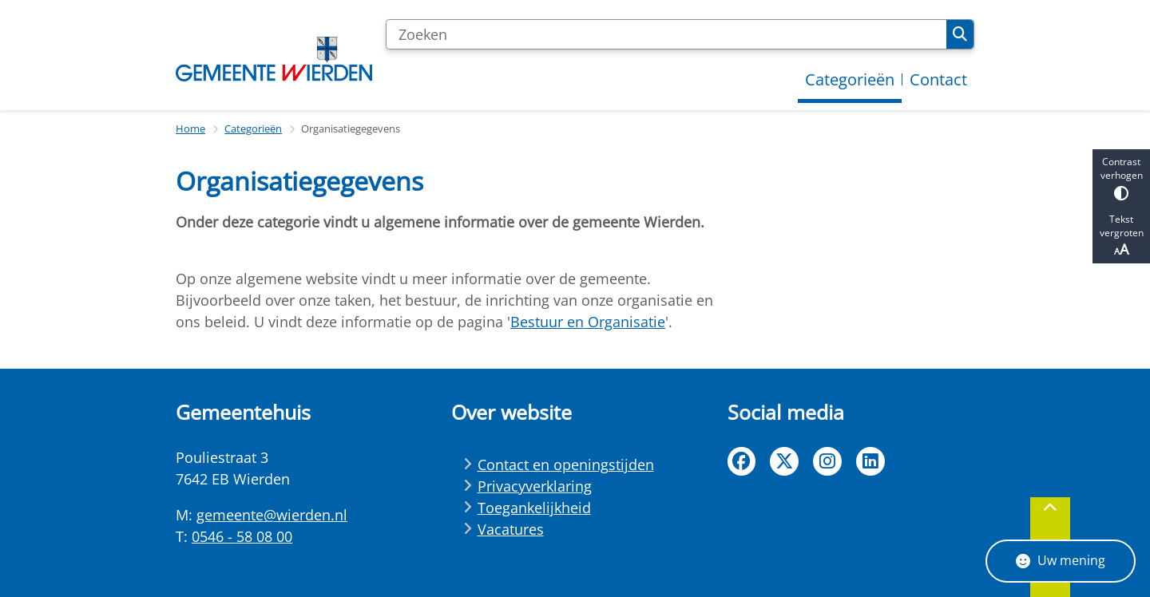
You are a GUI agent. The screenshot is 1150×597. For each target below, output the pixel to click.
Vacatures (511, 529)
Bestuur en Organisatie (587, 321)
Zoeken (960, 34)
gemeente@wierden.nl (271, 514)
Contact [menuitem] (938, 79)
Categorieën (253, 128)
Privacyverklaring (535, 486)
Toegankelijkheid (534, 507)
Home (190, 128)
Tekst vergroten (1121, 235)
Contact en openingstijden (566, 464)
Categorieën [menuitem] (849, 79)
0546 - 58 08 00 (242, 536)
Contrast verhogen (1121, 177)
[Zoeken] (666, 34)
